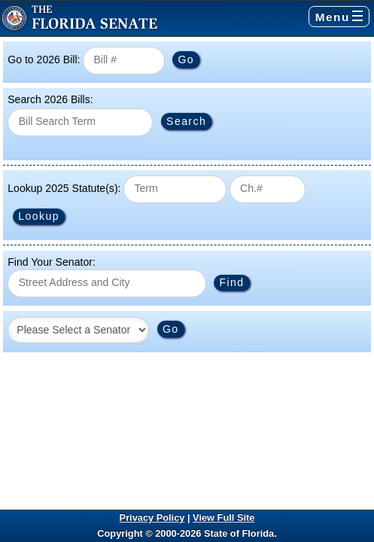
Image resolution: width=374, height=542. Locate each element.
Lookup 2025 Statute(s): (64, 188)
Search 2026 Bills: (50, 99)
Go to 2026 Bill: (44, 59)
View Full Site (223, 517)
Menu (339, 17)
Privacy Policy (152, 517)
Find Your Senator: (52, 262)
